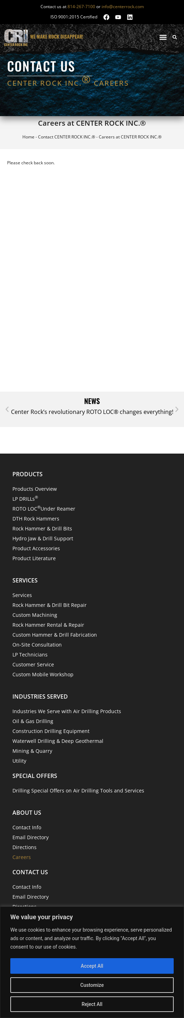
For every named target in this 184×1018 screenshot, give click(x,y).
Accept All (92, 966)
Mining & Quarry (32, 750)
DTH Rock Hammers (35, 518)
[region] (92, 962)
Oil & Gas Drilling (32, 721)
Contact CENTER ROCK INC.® (66, 137)
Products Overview (34, 488)
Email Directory (30, 837)
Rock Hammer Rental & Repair (48, 624)
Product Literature (34, 558)
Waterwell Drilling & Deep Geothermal (57, 741)
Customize (92, 985)
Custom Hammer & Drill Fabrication (54, 634)
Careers (21, 857)
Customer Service (33, 664)
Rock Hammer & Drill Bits (42, 528)
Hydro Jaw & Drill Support (42, 538)
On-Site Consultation (37, 644)
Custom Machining (34, 615)
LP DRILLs (25, 498)
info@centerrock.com (123, 7)
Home (28, 137)
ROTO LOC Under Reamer (43, 508)
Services (22, 595)
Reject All (91, 1004)
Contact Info (26, 827)
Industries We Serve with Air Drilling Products (66, 711)
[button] (163, 37)
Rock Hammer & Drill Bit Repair (49, 605)
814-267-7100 (81, 7)
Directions (24, 847)
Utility (19, 760)
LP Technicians (30, 654)
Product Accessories (36, 548)
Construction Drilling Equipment (51, 731)
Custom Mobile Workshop (43, 674)
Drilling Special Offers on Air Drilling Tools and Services (78, 790)
